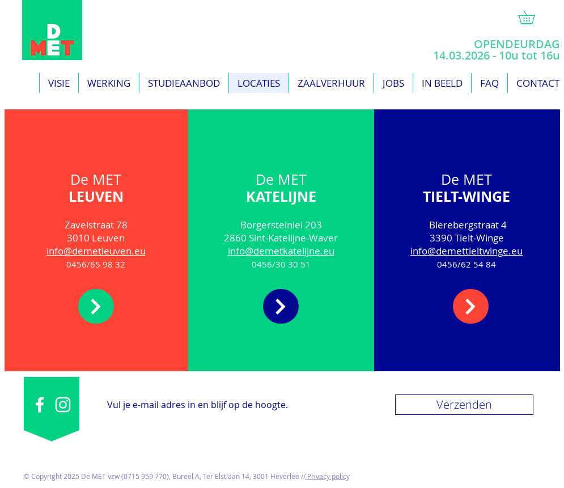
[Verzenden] (464, 404)
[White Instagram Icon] (63, 404)
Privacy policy (328, 476)
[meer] (96, 306)
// (302, 476)
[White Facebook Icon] (39, 404)
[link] (533, 17)
